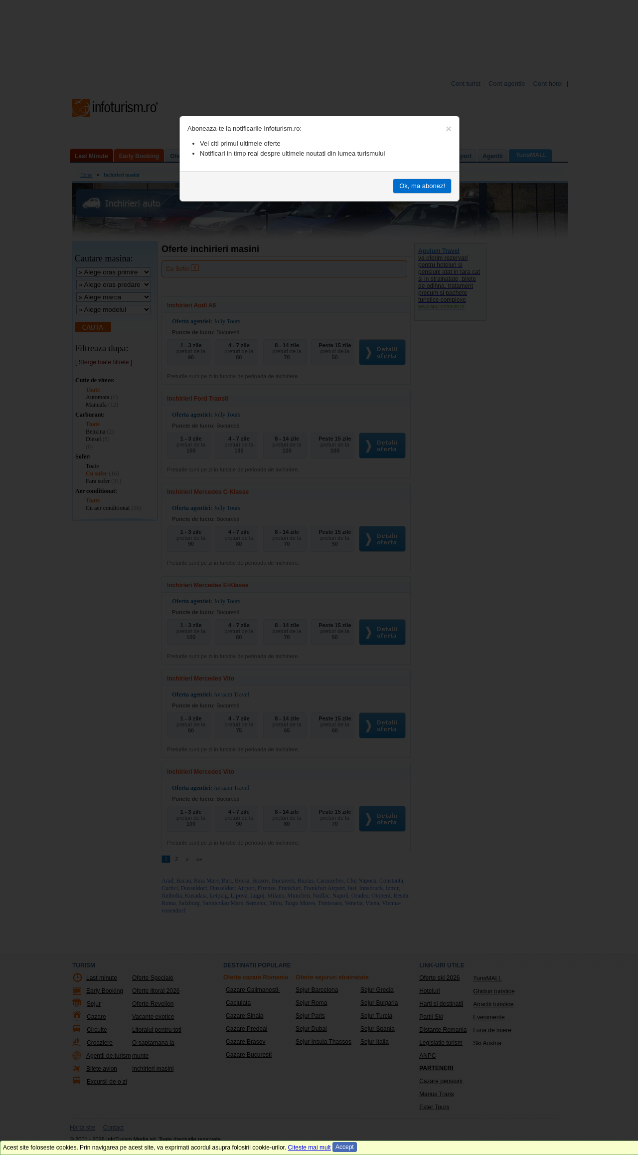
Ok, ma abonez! (422, 186)
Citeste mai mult (309, 1147)
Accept (344, 1147)
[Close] (449, 129)
